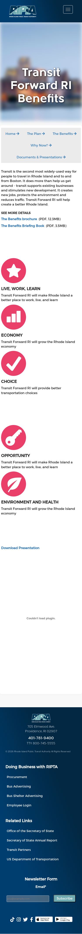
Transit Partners (19, 850)
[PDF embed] (41, 618)
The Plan (36, 134)
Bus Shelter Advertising (25, 796)
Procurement (17, 777)
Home (12, 134)
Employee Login (19, 805)
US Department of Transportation (33, 859)
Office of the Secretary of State (30, 831)
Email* (40, 887)
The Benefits (65, 134)
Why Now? (41, 145)
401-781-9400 (41, 738)
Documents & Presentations (41, 157)
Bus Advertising (19, 786)
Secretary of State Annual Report (32, 840)
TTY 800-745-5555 (41, 743)
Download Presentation (20, 548)
